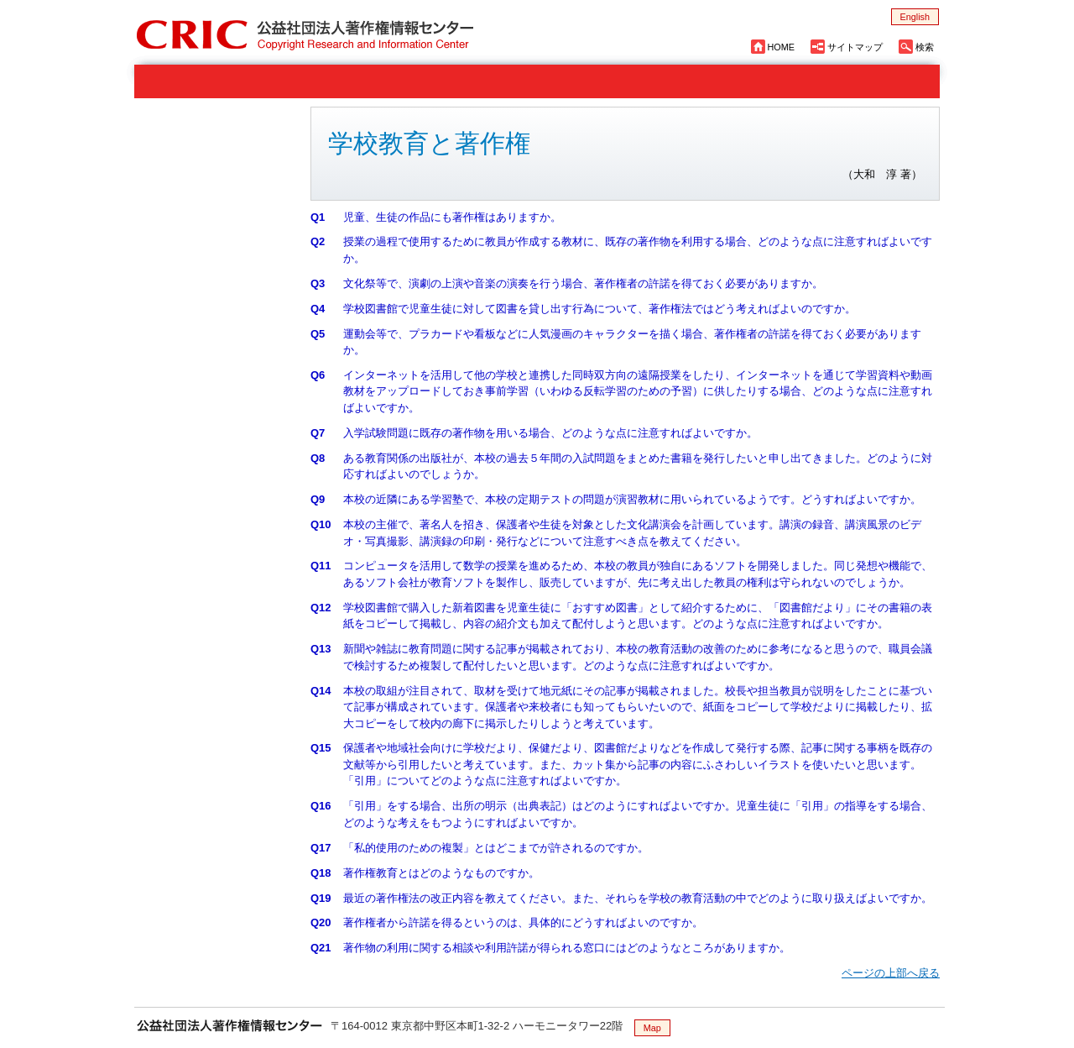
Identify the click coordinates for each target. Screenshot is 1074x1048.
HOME (781, 47)
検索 (924, 47)
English (915, 17)
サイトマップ (855, 47)
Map (652, 1028)
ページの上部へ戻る (891, 973)
